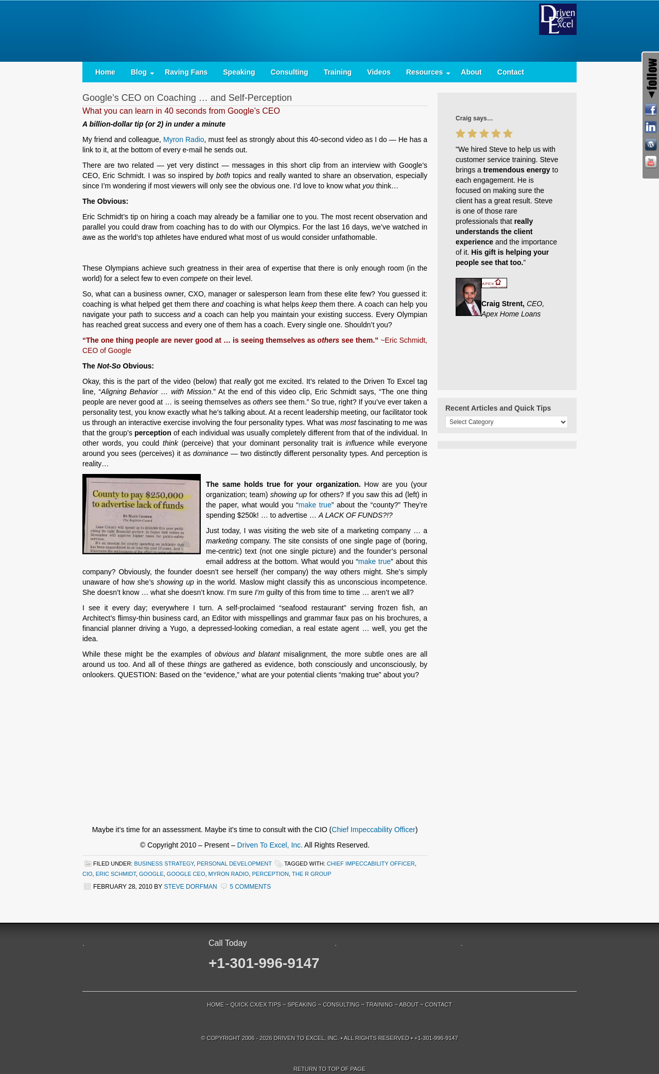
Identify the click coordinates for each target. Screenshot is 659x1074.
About (471, 72)
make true (315, 505)
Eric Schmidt (116, 874)
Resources (424, 74)
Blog (138, 74)
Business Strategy (164, 863)
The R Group (311, 874)
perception (270, 874)
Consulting (289, 72)
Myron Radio (183, 139)
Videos (379, 72)
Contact (510, 72)
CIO (87, 874)
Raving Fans (186, 72)
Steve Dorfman (190, 886)
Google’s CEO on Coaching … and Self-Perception (187, 98)
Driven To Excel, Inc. (270, 845)
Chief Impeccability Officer (373, 829)
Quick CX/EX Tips (256, 1004)
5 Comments (250, 886)
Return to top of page (329, 1069)
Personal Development (234, 863)
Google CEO (186, 874)
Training (338, 72)
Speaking (239, 72)
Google (151, 874)
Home (105, 72)
